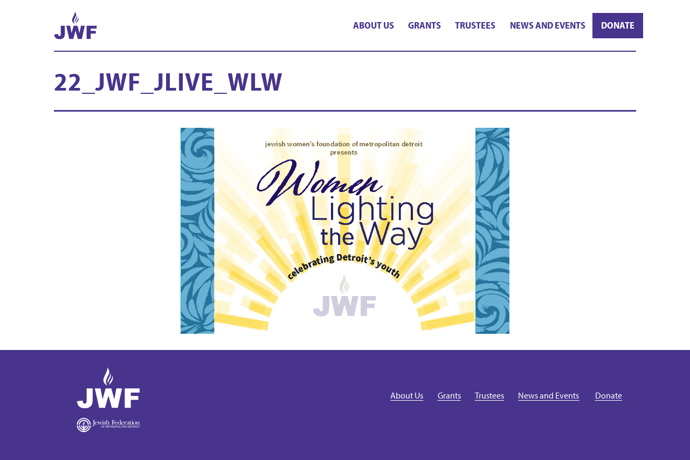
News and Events (547, 25)
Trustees (475, 25)
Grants (424, 25)
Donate (617, 25)
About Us (373, 25)
